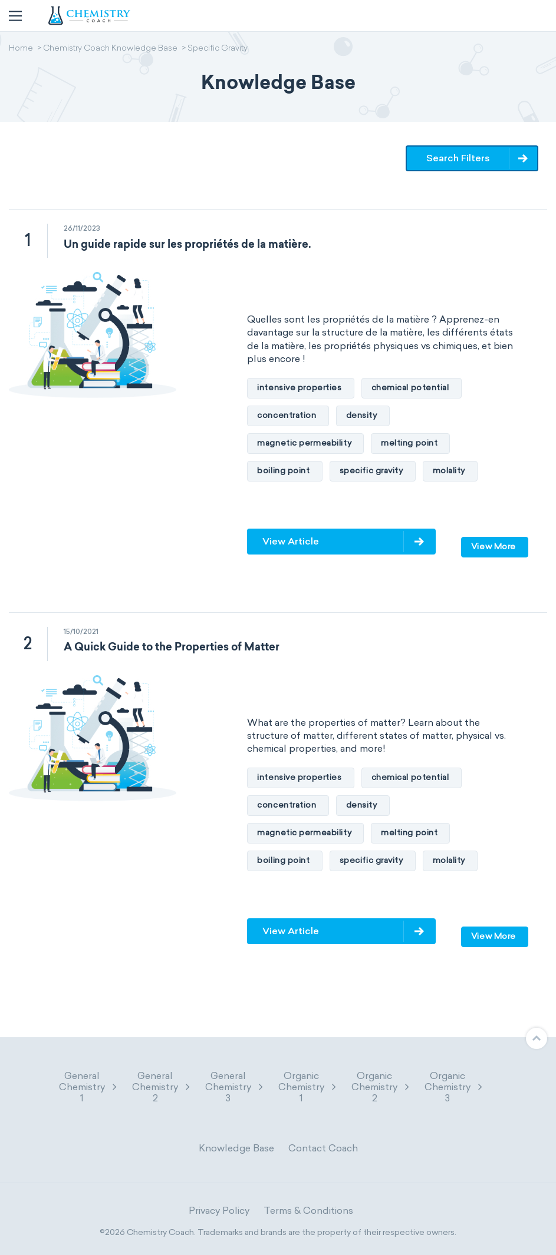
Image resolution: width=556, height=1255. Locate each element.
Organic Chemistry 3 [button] (454, 1087)
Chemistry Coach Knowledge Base (110, 49)
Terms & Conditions (308, 1210)
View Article (290, 541)
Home (21, 49)
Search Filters (458, 158)
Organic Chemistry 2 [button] (380, 1087)
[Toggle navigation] (15, 16)
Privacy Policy (219, 1210)
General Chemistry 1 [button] (88, 1087)
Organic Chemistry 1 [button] (307, 1087)
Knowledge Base (236, 1148)
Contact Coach (323, 1148)
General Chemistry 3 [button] (234, 1087)
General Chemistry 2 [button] (161, 1087)
